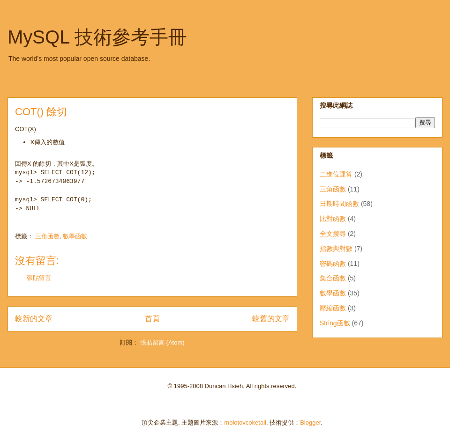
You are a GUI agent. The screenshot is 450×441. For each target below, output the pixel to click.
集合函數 (333, 278)
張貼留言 (39, 277)
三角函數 (47, 236)
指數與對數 (336, 248)
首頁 (152, 319)
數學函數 (75, 236)
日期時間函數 (339, 203)
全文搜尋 (333, 233)
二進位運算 (336, 174)
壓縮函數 (333, 308)
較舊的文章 (271, 319)
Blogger (310, 422)
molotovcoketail (245, 422)
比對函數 (333, 218)
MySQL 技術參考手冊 (97, 37)
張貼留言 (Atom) (162, 342)
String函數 (335, 323)
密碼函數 (333, 263)
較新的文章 (33, 319)
